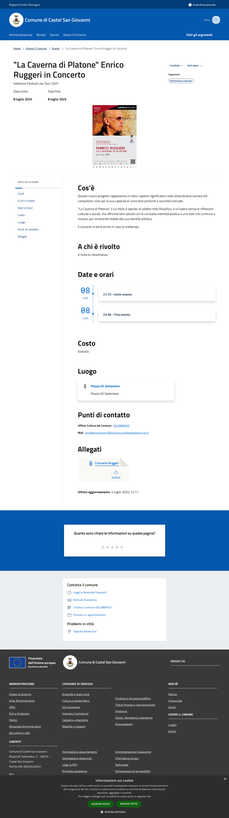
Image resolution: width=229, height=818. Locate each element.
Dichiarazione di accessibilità (132, 771)
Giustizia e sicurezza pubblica (133, 698)
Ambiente (121, 711)
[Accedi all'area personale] (202, 5)
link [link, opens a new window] (149, 796)
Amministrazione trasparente (133, 752)
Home (17, 48)
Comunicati (175, 701)
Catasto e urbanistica (75, 720)
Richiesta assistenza (74, 771)
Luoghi (172, 725)
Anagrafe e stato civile (75, 694)
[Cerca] (215, 20)
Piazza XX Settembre (105, 386)
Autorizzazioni (124, 724)
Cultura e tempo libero (75, 701)
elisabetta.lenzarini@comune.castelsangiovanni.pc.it (117, 433)
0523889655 (121, 425)
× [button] (225, 779)
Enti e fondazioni (19, 713)
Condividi (177, 66)
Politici (13, 720)
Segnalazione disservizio (77, 758)
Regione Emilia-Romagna (24, 5)
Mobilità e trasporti (74, 726)
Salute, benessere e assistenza (134, 718)
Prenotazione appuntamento (79, 752)
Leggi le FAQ (69, 765)
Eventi (56, 48)
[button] (114, 812)
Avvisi (172, 707)
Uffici (12, 707)
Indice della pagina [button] (28, 182)
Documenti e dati (19, 733)
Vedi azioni (195, 66)
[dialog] (114, 796)
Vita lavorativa (71, 707)
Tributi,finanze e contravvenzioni (135, 705)
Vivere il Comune (36, 48)
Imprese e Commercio (75, 713)
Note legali (121, 765)
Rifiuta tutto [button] (128, 803)
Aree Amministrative (22, 701)
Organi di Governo (20, 694)
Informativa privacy (127, 758)
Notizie (172, 694)
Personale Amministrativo (25, 726)
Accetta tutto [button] (101, 803)
